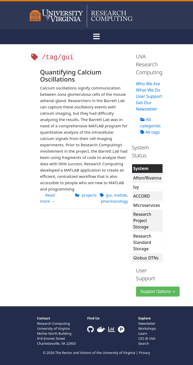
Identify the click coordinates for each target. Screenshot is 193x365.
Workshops (147, 328)
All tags (150, 132)
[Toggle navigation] (96, 37)
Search (143, 343)
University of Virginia (118, 352)
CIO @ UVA (146, 338)
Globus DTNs (146, 258)
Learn (142, 333)
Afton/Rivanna (147, 178)
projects (89, 195)
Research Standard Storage (142, 242)
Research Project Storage (142, 220)
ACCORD (141, 196)
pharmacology (114, 201)
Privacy (144, 352)
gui (109, 195)
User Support (149, 96)
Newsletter (146, 323)
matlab (120, 195)
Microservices (146, 205)
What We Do (148, 90)
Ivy (136, 187)
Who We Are (148, 84)
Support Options (156, 291)
